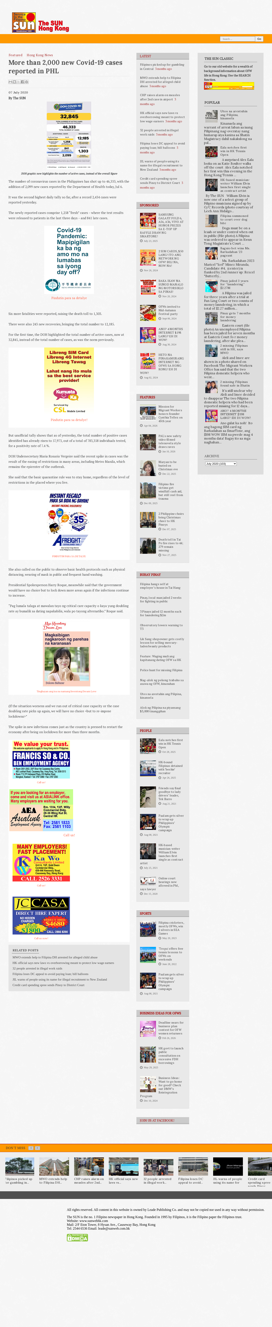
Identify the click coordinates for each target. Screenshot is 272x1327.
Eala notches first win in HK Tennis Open (171, 743)
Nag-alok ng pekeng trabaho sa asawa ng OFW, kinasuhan (162, 682)
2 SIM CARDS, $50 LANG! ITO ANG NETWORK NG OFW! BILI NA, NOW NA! (171, 258)
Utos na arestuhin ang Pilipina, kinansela (161, 696)
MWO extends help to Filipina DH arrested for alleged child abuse (160, 82)
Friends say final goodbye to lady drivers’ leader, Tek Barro (170, 793)
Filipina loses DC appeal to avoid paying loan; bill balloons (162, 145)
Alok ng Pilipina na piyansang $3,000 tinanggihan (160, 709)
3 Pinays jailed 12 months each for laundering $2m (160, 613)
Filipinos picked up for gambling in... (18, 1180)
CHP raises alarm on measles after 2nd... (89, 1180)
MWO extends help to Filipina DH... (53, 1180)
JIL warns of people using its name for (227, 1180)
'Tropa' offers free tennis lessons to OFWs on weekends (171, 954)
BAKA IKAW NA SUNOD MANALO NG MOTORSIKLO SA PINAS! (171, 286)
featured (15, 55)
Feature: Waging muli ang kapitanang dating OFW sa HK (160, 658)
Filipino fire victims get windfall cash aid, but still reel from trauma (171, 491)
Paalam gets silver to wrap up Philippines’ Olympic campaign (171, 823)
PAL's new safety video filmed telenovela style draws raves (170, 441)
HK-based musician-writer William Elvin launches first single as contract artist (161, 854)
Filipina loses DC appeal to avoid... (190, 1180)
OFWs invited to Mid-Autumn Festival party (169, 310)
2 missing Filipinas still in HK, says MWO (234, 349)
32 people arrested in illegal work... (157, 1180)
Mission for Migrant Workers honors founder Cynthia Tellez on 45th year (171, 414)
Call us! (41, 782)
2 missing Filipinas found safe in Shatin (235, 383)
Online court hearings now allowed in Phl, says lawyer (159, 883)
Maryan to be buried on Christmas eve (168, 465)
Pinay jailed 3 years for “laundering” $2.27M (234, 284)
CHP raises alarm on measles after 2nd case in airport (160, 97)
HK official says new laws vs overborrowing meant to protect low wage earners (162, 117)
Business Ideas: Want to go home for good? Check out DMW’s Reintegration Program (161, 1087)
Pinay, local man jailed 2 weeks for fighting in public (160, 599)
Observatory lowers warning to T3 (161, 627)
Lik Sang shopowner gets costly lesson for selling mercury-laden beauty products (162, 642)
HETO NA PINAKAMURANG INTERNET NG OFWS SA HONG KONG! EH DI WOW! (162, 364)
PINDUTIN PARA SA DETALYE (69, 556)
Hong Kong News (40, 55)
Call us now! (41, 938)
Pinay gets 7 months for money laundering (235, 316)
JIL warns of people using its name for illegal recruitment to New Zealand (161, 165)
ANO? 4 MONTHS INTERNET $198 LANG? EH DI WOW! (171, 334)
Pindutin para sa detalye (69, 298)
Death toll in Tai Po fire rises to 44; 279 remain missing (171, 545)
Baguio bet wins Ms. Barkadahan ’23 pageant (235, 251)
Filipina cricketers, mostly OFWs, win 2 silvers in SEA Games (171, 928)
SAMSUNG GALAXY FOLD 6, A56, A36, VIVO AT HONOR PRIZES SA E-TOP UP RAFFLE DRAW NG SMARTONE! (162, 225)
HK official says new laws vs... (123, 1180)
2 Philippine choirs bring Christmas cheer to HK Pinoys (171, 519)
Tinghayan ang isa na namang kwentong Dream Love (66, 691)
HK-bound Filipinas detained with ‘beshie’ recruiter (171, 767)
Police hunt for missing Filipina (161, 670)
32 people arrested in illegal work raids (37, 968)
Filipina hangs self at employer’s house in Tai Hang (160, 586)
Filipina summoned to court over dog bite (234, 219)
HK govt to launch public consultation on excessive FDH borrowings (171, 1055)
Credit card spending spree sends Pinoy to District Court (160, 180)
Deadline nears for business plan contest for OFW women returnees (171, 1028)
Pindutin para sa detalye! (69, 420)
